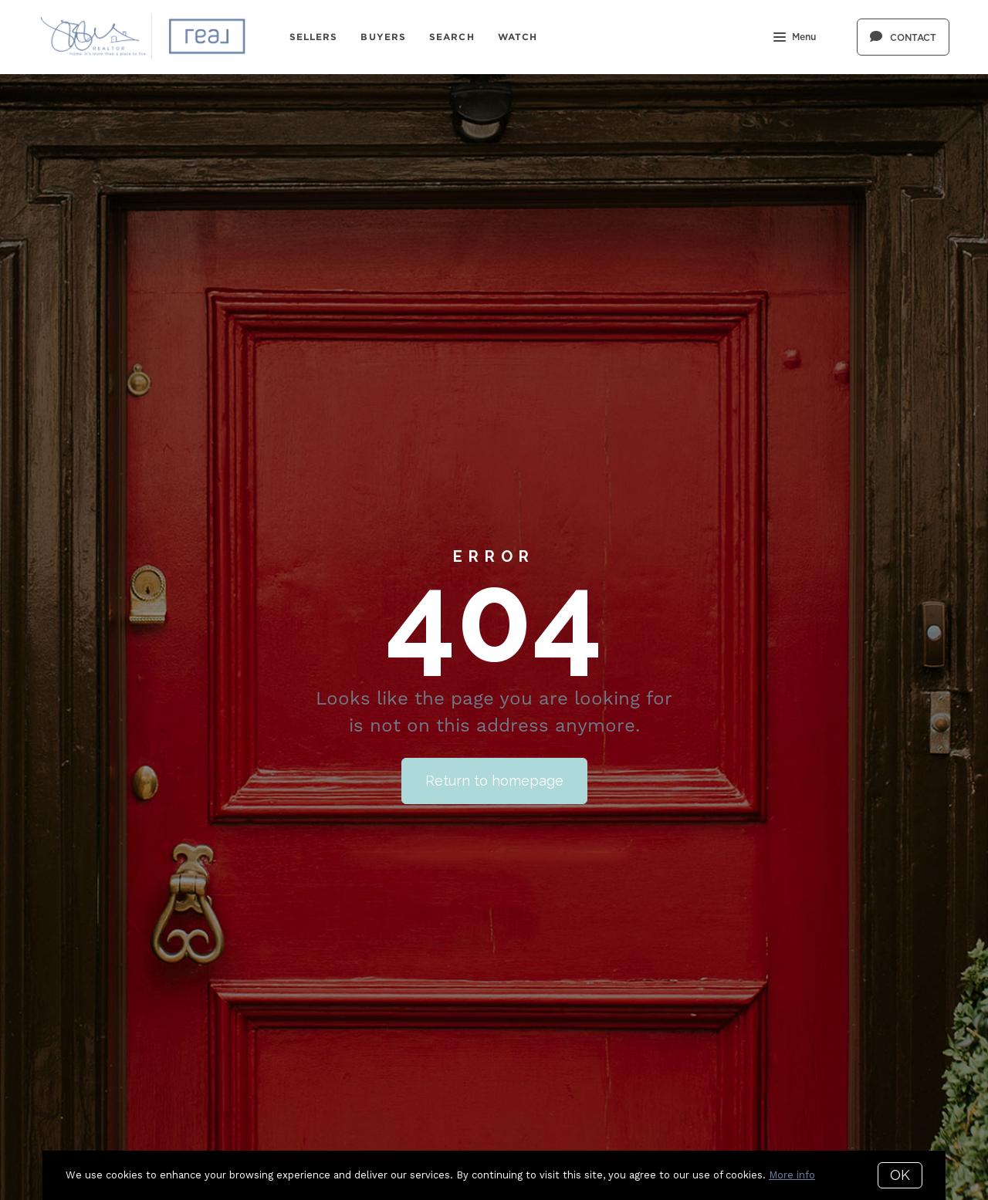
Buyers (383, 37)
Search (452, 37)
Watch (518, 37)
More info (792, 1175)
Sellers (313, 37)
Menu (795, 38)
